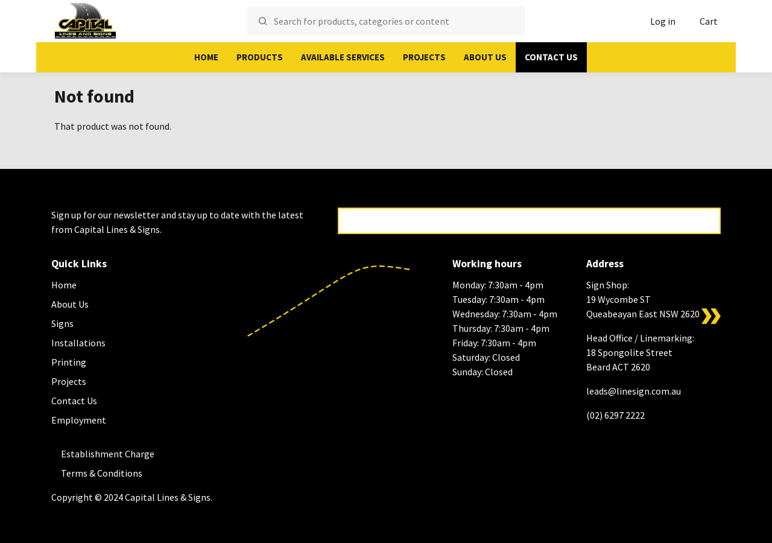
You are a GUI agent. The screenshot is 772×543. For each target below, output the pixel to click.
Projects (424, 57)
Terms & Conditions (101, 473)
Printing (68, 362)
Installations (78, 343)
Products (259, 57)
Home (206, 57)
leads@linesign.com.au (633, 391)
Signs (62, 323)
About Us (485, 57)
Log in (663, 21)
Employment (78, 420)
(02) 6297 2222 (615, 415)
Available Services (343, 57)
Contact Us (551, 57)
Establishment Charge (107, 454)
